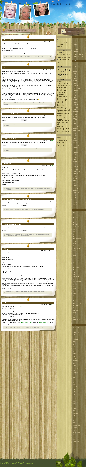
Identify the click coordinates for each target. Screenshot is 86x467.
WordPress (22, 462)
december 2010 (76, 187)
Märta (74, 295)
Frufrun (74, 245)
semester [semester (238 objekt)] (64, 112)
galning (21, 56)
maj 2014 (75, 116)
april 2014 (75, 118)
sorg (31, 148)
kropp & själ (19, 148)
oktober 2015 (75, 87)
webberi (74, 437)
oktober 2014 (75, 107)
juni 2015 (75, 93)
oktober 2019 (75, 69)
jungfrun (22, 291)
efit (73, 342)
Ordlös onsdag (76, 51)
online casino (75, 392)
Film (74, 42)
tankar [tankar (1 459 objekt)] (60, 119)
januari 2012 (75, 164)
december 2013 (76, 125)
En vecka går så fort (62, 42)
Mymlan (74, 293)
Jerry (74, 257)
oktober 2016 (75, 75)
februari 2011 (75, 183)
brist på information (21, 102)
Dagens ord (75, 337)
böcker (74, 334)
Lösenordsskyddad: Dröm (12, 224)
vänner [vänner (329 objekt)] (63, 131)
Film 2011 (76, 44)
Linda (74, 272)
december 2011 (76, 166)
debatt (74, 341)
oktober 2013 (75, 128)
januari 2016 (75, 83)
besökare (19, 188)
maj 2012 (75, 157)
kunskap (74, 373)
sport (74, 411)
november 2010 (76, 188)
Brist (5, 67)
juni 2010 (75, 197)
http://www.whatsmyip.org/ (26, 322)
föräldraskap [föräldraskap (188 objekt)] (61, 92)
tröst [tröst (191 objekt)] (62, 122)
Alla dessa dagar (76, 214)
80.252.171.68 (18, 306)
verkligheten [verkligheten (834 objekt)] (63, 128)
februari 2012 (75, 162)
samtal (74, 398)
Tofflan (59, 52)
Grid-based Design (62, 145)
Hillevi (74, 252)
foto (73, 351)
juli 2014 (74, 112)
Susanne (75, 309)
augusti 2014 (75, 111)
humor (74, 361)
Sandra (74, 300)
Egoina (74, 236)
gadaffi (18, 56)
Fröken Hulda (76, 246)
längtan (46, 234)
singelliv (74, 401)
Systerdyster (75, 310)
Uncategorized (76, 424)
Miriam (74, 288)
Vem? (5, 303)
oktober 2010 (75, 190)
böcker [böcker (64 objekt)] (66, 85)
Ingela (74, 253)
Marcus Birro (75, 279)
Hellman (74, 250)
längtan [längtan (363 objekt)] (60, 110)
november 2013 (76, 126)
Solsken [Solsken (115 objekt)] (65, 115)
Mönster (6, 249)
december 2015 (76, 85)
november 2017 (76, 71)
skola (28, 102)
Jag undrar (7, 164)
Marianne (75, 283)
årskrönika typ (76, 441)
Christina (75, 229)
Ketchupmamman (76, 267)
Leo (73, 271)
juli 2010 (74, 195)
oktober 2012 (75, 149)
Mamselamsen (76, 277)
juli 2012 (74, 154)
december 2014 (76, 104)
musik (74, 387)
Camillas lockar (76, 226)
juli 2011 (74, 175)
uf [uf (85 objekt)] (67, 122)
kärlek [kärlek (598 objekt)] (60, 107)
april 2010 (75, 200)
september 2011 (76, 171)
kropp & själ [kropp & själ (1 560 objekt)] (62, 101)
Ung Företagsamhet (77, 425)
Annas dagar (75, 217)
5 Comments (8, 189)
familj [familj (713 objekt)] (59, 90)
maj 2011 (75, 178)
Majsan (74, 274)
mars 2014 (75, 119)
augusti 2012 (75, 152)
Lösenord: (11, 120)
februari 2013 (75, 142)
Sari (74, 302)
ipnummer (30, 327)
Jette (74, 258)
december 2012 (76, 145)
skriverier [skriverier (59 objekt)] (59, 115)
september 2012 (76, 150)
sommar (74, 408)
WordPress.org (61, 142)
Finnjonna (75, 240)
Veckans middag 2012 (78, 54)
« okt (60, 76)
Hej (58, 39)
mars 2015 (75, 99)
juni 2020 (75, 66)
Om (73, 39)
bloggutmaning (76, 332)
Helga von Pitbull (76, 248)
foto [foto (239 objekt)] (65, 90)
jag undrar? (75, 368)
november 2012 (76, 147)
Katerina (74, 265)
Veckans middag (76, 53)
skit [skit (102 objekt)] (64, 114)
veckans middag (76, 432)
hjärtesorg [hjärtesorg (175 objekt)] (60, 97)
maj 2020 (75, 68)
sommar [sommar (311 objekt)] (60, 117)
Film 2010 (76, 46)
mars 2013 (75, 140)
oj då (74, 391)
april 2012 (75, 159)
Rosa (74, 298)
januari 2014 (75, 123)
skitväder (75, 403)
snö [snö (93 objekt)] (62, 115)
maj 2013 (75, 137)
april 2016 (75, 78)
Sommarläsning (77, 49)
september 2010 (76, 192)
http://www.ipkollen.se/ (44, 322)
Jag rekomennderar (77, 367)
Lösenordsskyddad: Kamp (12, 114)
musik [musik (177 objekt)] (68, 110)
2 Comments (42, 327)
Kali (73, 262)
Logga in (60, 137)
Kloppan (74, 269)
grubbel (11, 56)
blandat (74, 330)
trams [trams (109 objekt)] (58, 122)
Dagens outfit (75, 339)
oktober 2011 (75, 169)
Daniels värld (75, 231)
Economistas (75, 233)
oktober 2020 (75, 63)
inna (52, 41)
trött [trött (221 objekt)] (65, 122)
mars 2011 (75, 181)
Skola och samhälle (77, 303)
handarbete (75, 360)
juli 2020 (74, 64)
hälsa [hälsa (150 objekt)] (65, 96)
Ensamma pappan (77, 238)
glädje (74, 356)
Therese (74, 314)
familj (18, 209)
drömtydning (25, 234)
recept (74, 396)
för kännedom (76, 355)
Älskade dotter (76, 321)
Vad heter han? (9, 40)
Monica (74, 291)
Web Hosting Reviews (62, 144)
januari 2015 (75, 102)
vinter (74, 434)
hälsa (74, 363)
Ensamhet (60, 46)
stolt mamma (75, 413)
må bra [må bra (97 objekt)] (59, 112)
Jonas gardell (75, 260)
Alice (74, 212)
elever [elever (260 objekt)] (63, 88)
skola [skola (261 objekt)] (67, 114)
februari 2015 (75, 100)
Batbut (74, 221)
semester (75, 399)
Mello (74, 384)
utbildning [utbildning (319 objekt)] (61, 124)
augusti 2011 (75, 173)
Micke (74, 286)
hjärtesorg (32, 188)
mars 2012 (75, 161)
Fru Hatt (74, 243)
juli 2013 (74, 133)
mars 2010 (75, 202)
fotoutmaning (75, 353)
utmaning (75, 429)
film (73, 349)
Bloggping (75, 222)
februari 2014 (75, 121)
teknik (36, 327)
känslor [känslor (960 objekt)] (61, 105)
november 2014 (76, 106)
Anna (74, 215)
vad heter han (39, 56)
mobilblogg (75, 386)
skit (29, 148)
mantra (74, 380)
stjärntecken (35, 291)
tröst (8, 235)
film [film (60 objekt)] (63, 90)
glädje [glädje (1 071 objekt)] (60, 94)
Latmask (74, 379)
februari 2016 (75, 81)
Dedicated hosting (20, 463)
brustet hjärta (27, 188)
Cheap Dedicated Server (10, 463)
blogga (22, 188)
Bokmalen (75, 47)
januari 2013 (75, 143)
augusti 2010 (75, 194)
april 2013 (75, 138)
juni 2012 (75, 156)
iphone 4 (74, 365)
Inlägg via (61, 138)
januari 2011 (75, 185)
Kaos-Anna (75, 264)
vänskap (74, 436)
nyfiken (14, 327)
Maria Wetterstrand (77, 281)
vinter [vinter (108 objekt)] (58, 131)
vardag (74, 430)
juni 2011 (75, 176)
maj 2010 (75, 199)
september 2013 (76, 130)
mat (73, 382)
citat (74, 336)
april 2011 (75, 180)
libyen (32, 56)
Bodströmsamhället (77, 224)
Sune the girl (75, 305)
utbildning (34, 102)
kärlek (27, 148)
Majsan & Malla (76, 276)
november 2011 (76, 168)
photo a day (75, 394)
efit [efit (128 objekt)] (69, 85)
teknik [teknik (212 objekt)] (66, 120)
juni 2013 (75, 135)
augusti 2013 (75, 131)
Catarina (74, 227)
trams (74, 420)
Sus (73, 307)
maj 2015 (75, 95)
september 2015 (76, 88)
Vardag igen (60, 41)
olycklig (39, 188)
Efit (73, 41)
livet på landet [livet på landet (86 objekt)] (66, 108)
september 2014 (76, 109)
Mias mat (75, 284)
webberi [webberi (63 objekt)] (68, 131)
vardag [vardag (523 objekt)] (60, 126)
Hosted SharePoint (29, 463)
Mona (74, 290)
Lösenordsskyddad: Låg (11, 139)
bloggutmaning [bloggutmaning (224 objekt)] (62, 83)
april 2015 (75, 97)
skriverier (43, 188)
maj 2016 (75, 76)
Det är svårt (60, 44)
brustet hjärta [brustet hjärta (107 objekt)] (60, 85)
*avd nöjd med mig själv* (78, 327)
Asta (74, 219)
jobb (74, 370)
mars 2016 (75, 80)
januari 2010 (75, 206)
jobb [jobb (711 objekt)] (59, 99)
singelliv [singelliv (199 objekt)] (60, 114)
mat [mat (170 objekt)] (65, 110)
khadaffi (28, 56)
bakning (74, 329)
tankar (35, 56)
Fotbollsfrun (75, 241)
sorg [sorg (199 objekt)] (65, 117)
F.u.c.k (74, 346)
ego (26, 102)
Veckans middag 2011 (78, 56)
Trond (74, 317)
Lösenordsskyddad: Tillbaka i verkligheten (17, 199)
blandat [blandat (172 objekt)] (59, 82)
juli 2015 (74, 92)
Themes (74, 312)
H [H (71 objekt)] (64, 94)
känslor (23, 148)
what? (74, 439)
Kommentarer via (63, 140)
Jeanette (74, 255)
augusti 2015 (75, 90)
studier (74, 415)
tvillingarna (43, 291)
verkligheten (44, 56)
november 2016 (76, 73)
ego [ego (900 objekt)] (59, 87)
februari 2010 (75, 204)
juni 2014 (75, 114)
